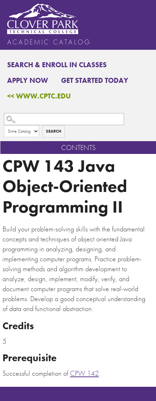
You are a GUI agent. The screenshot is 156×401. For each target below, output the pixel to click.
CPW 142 (84, 373)
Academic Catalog (49, 42)
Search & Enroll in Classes (57, 64)
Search (53, 131)
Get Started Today (94, 80)
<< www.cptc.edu (39, 96)
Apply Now (27, 80)
